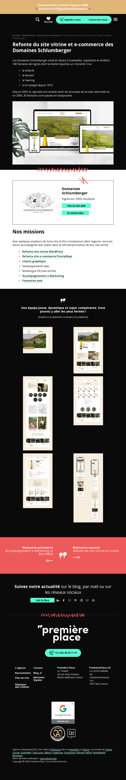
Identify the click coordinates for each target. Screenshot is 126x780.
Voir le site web (76, 205)
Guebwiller (26, 752)
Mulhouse (56, 749)
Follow (48, 20)
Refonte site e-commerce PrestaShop (47, 256)
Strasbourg (69, 752)
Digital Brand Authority (71, 9)
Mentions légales (39, 678)
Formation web (32, 280)
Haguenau (58, 752)
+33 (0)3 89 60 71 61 (63, 653)
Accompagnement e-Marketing (43, 276)
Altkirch (48, 752)
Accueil (16, 35)
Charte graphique (34, 261)
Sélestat (80, 752)
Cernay (16, 752)
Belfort (88, 752)
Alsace (86, 749)
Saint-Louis (37, 752)
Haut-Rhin (74, 749)
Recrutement (23, 673)
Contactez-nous (98, 19)
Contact (38, 668)
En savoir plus (75, 212)
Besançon (17, 755)
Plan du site (22, 678)
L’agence (20, 668)
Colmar (108, 749)
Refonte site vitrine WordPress (42, 251)
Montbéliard (99, 752)
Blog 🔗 (37, 673)
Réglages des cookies (22, 685)
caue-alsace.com (48, 758)
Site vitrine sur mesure (49, 35)
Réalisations (28, 35)
